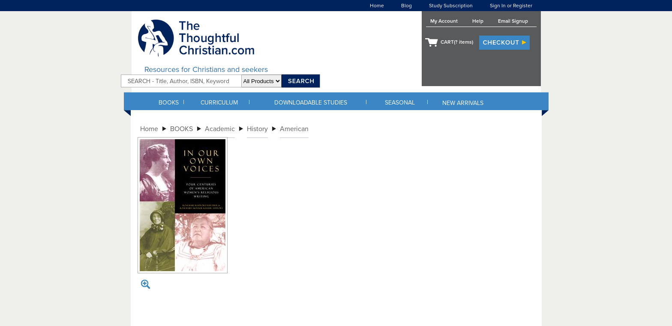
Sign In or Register (511, 6)
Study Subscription (451, 6)
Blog (406, 6)
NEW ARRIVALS (462, 103)
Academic (220, 129)
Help (477, 21)
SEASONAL (400, 102)
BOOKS (169, 102)
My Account (444, 21)
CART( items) (457, 42)
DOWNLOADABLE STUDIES (310, 102)
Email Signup (513, 21)
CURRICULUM (219, 102)
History (257, 129)
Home (377, 6)
